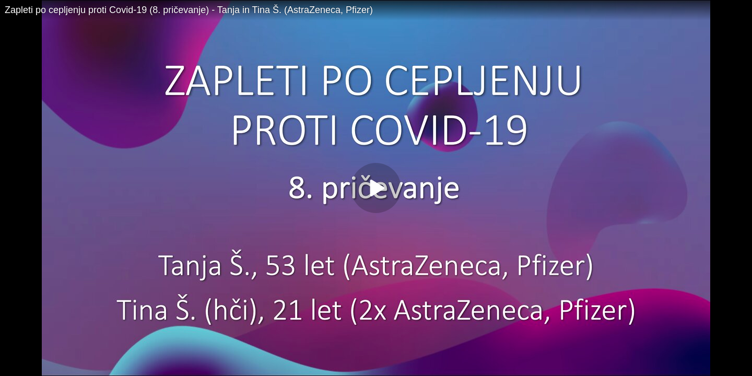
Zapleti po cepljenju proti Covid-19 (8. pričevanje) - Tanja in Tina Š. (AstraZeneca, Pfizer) (189, 10)
